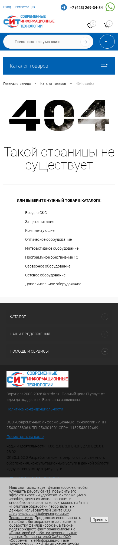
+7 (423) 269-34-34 (86, 7)
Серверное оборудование (47, 266)
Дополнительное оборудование (53, 284)
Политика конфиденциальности (34, 409)
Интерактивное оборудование (51, 248)
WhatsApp (110, 7)
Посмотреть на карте (25, 436)
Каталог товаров (59, 66)
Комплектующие (39, 230)
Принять (100, 520)
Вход (7, 7)
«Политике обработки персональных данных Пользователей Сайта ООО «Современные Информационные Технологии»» (41, 512)
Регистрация (25, 7)
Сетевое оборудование (45, 275)
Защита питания (39, 221)
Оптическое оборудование (48, 239)
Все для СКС (36, 212)
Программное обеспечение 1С (51, 257)
